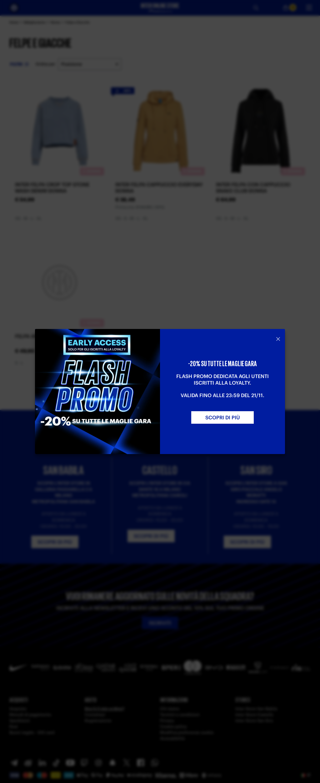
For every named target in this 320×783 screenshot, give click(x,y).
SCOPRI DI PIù (222, 417)
